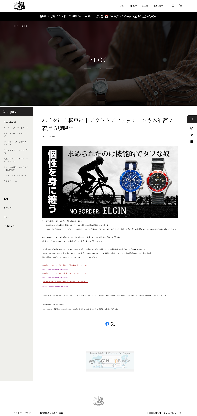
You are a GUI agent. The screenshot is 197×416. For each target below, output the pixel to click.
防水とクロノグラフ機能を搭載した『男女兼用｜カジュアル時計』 (67, 282)
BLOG (145, 6)
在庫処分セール (10, 181)
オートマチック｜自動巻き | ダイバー (16, 143)
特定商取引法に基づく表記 (51, 412)
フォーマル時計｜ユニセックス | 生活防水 (16, 168)
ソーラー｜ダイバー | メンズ (16, 127)
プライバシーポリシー (23, 412)
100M (44, 282)
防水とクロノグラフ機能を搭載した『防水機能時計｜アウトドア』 (67, 265)
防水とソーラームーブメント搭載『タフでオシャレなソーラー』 (66, 273)
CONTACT (158, 6)
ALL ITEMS (10, 121)
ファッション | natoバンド (15, 175)
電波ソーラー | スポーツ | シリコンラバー (16, 160)
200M (44, 265)
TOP (122, 6)
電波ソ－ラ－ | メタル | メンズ (16, 134)
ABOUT (133, 6)
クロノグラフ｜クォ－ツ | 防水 (16, 151)
